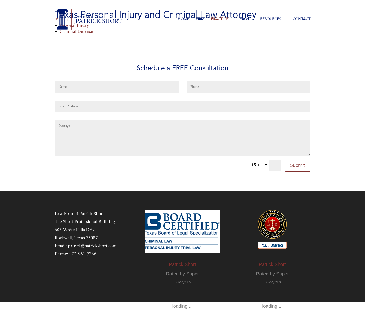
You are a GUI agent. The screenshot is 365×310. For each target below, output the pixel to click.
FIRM (200, 19)
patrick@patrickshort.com (92, 246)
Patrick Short (182, 264)
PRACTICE (219, 19)
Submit (297, 165)
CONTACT (301, 19)
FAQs (244, 19)
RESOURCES (270, 19)
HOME (183, 19)
